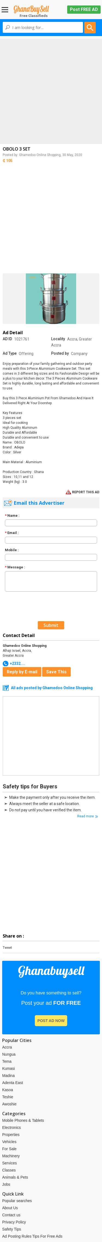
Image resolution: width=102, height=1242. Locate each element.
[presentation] (43, 606)
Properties (11, 1134)
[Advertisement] (51, 90)
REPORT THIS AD (82, 492)
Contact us (11, 1215)
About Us (10, 1208)
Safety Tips (11, 1229)
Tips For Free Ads (47, 1236)
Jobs (6, 1184)
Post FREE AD (84, 9)
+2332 (17, 663)
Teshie (7, 1097)
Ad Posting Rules (16, 1236)
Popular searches (17, 1201)
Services (9, 1163)
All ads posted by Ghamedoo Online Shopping (52, 688)
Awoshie (9, 1104)
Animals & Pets (15, 1177)
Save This (56, 671)
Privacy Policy (14, 1222)
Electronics (11, 1127)
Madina (8, 1075)
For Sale (9, 1149)
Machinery (11, 1156)
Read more (85, 816)
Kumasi (8, 1068)
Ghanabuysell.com (31, 9)
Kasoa (7, 1090)
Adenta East (12, 1082)
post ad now (51, 1020)
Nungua (9, 1054)
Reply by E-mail (22, 671)
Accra (7, 1047)
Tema (6, 1061)
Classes (9, 1170)
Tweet (7, 948)
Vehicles (9, 1142)
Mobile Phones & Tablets (23, 1120)
